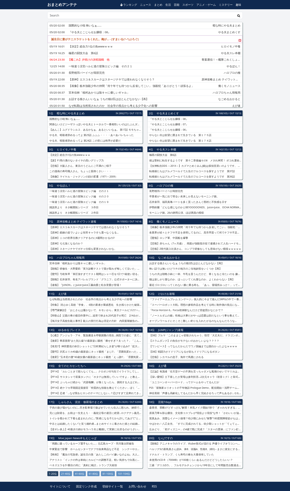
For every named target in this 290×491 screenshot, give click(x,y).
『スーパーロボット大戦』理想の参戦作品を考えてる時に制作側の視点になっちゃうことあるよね (195, 304)
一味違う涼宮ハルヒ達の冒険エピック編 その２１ (79, 191)
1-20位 (53, 473)
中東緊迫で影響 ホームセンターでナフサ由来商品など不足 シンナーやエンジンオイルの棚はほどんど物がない (96, 449)
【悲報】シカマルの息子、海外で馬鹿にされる (176, 357)
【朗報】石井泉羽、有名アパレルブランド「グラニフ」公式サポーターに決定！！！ (96, 279)
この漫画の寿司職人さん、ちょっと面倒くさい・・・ (80, 171)
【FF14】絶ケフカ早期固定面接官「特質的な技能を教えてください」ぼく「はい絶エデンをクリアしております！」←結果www (96, 387)
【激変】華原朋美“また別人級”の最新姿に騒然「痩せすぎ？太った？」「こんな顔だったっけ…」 (96, 340)
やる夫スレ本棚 (166, 149)
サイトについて (60, 486)
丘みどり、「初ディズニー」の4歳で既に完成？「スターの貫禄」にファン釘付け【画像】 (195, 429)
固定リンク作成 (86, 486)
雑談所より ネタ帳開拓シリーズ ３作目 (74, 207)
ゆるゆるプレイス (69, 330)
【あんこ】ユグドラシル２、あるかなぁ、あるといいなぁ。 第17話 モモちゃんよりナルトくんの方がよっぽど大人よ (96, 129)
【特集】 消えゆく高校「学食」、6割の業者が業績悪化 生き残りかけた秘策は (95, 304)
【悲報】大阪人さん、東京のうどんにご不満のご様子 (80, 165)
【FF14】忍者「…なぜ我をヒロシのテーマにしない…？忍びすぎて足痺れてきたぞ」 (96, 393)
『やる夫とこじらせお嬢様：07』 (168, 124)
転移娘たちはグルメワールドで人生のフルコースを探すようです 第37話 (192, 171)
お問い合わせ (137, 486)
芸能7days (164, 402)
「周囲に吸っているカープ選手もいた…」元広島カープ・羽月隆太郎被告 (91, 443)
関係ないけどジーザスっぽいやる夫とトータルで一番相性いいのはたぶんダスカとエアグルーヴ (96, 124)
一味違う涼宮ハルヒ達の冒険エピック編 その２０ (79, 196)
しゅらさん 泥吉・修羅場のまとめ (80, 402)
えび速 (62, 294)
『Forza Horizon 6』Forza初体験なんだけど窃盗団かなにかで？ (186, 310)
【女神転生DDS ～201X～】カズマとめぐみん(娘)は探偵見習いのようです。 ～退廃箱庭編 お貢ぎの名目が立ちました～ (195, 165)
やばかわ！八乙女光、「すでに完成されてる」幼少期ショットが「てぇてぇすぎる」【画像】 (195, 423)
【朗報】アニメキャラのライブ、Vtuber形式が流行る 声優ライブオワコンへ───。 (195, 443)
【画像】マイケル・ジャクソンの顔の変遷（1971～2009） (83, 176)
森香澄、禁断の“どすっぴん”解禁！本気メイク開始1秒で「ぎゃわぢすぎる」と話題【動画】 (195, 407)
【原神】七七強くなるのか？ (66, 243)
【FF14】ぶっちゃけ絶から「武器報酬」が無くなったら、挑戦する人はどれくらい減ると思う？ (96, 382)
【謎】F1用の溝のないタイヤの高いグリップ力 (76, 160)
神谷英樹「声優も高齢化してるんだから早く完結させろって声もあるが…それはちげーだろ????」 (195, 393)
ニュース (145, 4)
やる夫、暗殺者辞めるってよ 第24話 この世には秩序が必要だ (85, 140)
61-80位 (93, 473)
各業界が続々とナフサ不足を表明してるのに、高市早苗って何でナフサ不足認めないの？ (195, 232)
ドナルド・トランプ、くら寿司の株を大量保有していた (181, 454)
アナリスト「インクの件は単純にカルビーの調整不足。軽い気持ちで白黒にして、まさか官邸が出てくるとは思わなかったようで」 (96, 460)
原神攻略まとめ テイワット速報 (76, 221)
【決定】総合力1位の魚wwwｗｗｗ (69, 155)
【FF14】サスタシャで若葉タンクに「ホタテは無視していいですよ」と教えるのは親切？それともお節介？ (96, 377)
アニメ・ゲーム (206, 4)
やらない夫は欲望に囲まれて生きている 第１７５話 (180, 135)
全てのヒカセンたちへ (72, 366)
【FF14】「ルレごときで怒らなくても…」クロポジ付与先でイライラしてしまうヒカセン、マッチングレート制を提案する (96, 371)
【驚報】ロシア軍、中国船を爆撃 (168, 238)
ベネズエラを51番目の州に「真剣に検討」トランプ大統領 (83, 465)
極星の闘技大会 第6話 (162, 155)
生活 (168, 4)
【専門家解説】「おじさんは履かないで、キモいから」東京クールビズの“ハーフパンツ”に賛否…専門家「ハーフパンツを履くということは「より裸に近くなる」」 (96, 310)
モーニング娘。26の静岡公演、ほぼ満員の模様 (176, 212)
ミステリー (226, 4)
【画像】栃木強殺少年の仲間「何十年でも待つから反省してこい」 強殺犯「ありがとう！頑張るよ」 (195, 227)
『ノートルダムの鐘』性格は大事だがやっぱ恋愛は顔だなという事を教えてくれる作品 (195, 315)
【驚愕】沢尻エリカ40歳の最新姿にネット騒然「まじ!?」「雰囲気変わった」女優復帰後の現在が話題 (96, 351)
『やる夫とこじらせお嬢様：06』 (168, 129)
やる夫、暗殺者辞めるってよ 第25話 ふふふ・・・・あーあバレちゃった (91, 135)
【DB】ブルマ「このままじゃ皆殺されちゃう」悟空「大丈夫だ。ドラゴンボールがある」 (195, 335)
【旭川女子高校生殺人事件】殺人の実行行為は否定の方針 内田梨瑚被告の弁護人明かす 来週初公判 (96, 321)
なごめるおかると (169, 257)
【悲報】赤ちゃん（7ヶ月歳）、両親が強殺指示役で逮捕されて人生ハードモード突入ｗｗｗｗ (195, 243)
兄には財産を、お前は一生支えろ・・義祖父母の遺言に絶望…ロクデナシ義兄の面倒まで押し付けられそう (96, 413)
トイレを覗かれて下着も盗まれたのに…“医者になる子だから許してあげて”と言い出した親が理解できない (96, 418)
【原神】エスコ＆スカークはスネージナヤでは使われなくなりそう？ (89, 227)
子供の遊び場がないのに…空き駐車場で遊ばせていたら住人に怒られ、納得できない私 (96, 407)
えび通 (162, 366)
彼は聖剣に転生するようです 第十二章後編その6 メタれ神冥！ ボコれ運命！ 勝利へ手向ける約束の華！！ (195, 160)
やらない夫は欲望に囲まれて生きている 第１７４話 (180, 140)
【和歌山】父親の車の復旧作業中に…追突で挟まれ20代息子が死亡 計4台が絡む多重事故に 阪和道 (96, 315)
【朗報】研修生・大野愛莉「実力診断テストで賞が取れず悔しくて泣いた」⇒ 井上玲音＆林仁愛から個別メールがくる (96, 268)
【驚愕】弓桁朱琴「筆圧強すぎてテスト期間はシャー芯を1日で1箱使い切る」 (94, 274)
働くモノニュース (168, 221)
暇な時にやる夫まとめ (71, 113)
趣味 (238, 4)
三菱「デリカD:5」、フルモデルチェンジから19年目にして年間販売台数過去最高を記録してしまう (195, 465)
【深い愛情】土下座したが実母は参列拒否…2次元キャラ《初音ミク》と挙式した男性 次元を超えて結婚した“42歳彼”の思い (195, 377)
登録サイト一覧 (112, 486)
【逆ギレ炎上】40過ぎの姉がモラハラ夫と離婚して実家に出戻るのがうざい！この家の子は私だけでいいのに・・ (96, 429)
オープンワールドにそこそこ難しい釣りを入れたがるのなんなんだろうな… (193, 321)
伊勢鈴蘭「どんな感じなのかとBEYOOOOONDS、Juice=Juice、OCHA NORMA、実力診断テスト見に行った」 (195, 207)
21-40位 (66, 473)
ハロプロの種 (165, 185)
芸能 (176, 4)
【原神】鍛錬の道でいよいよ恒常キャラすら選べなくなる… (84, 232)
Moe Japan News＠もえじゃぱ (77, 438)
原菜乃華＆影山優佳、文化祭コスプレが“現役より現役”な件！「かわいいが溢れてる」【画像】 (195, 413)
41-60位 (79, 473)
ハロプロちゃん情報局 (71, 257)
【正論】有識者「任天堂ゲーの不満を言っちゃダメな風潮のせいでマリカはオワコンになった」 (195, 371)
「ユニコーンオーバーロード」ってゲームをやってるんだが (184, 382)
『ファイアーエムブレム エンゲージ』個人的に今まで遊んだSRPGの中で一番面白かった (195, 299)
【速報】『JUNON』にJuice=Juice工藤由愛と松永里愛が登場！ (85, 285)
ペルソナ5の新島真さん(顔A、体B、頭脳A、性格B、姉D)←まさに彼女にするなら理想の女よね (195, 449)
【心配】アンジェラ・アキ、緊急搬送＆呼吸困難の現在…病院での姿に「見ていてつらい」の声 (96, 335)
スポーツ (187, 4)
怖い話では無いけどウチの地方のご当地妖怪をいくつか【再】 (185, 268)
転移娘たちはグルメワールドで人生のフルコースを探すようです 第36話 (192, 176)
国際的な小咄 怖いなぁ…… (64, 119)
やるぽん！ (64, 185)
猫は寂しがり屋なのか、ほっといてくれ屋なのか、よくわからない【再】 (192, 279)
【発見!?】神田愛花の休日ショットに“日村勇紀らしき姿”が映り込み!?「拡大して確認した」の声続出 (96, 346)
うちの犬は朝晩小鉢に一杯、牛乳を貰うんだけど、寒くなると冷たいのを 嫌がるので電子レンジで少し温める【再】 (195, 274)
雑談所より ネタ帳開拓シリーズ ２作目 (74, 212)
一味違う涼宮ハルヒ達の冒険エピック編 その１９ (79, 202)
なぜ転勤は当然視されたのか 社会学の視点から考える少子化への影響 (90, 299)
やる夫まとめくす (168, 113)
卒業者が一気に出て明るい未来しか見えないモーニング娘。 (184, 196)
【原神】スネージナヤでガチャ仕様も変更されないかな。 (83, 249)
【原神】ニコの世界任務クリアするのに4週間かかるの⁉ (81, 238)
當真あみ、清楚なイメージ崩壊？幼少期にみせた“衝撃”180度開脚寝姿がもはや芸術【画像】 (195, 418)
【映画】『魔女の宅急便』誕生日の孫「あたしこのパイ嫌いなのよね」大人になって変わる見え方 (96, 454)
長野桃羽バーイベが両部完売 (166, 191)
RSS (154, 486)
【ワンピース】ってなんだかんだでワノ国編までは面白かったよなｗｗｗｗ (193, 346)
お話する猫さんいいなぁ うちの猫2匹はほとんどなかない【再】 (186, 263)
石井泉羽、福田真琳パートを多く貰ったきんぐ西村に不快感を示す (188, 202)
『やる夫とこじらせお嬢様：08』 (168, 119)
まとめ (158, 4)
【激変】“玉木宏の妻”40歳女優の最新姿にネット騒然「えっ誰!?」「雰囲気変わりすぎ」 (96, 357)
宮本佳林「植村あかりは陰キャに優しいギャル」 (77, 263)
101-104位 (124, 473)
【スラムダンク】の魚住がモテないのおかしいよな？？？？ (184, 340)
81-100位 (107, 473)
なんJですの (165, 438)
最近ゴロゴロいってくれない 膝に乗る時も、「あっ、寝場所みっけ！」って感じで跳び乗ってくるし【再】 (195, 285)
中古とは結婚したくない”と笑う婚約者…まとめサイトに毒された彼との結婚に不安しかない (96, 423)
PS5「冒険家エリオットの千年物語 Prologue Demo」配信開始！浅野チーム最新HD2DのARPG (195, 387)
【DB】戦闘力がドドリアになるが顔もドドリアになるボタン (184, 351)
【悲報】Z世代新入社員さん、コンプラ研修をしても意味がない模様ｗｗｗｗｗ (195, 249)
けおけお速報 (166, 294)
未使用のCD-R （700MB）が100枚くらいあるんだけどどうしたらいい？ (191, 460)
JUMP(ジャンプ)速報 (170, 330)
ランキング (128, 4)
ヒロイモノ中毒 (66, 149)
